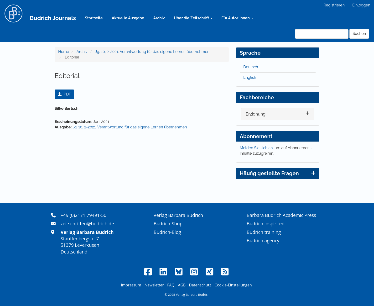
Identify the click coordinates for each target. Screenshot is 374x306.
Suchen (359, 33)
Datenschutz (200, 285)
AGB (182, 285)
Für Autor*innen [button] (237, 18)
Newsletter (154, 285)
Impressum (131, 285)
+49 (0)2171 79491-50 (83, 215)
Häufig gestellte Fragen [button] (278, 173)
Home (63, 51)
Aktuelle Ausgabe (128, 18)
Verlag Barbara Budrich (178, 215)
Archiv (159, 18)
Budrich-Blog (167, 232)
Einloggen (361, 5)
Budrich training (264, 232)
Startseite (94, 18)
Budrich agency (263, 240)
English (249, 77)
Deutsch (250, 67)
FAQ (171, 285)
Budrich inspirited (266, 223)
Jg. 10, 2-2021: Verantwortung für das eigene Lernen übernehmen (152, 51)
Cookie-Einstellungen (233, 285)
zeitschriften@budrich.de (87, 223)
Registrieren (334, 5)
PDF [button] (64, 94)
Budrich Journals (53, 18)
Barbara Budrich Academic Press (281, 215)
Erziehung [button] (255, 113)
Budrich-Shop (168, 223)
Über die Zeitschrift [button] (193, 18)
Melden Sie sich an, (257, 148)
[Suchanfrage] (321, 34)
